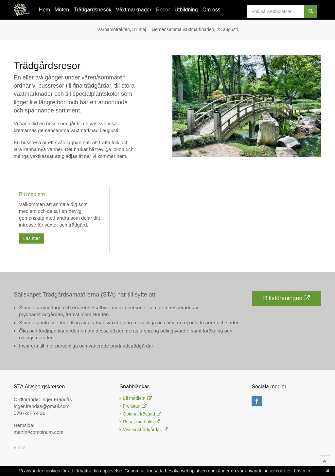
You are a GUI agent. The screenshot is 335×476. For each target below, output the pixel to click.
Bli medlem (135, 398)
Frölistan (133, 406)
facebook (257, 401)
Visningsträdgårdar (143, 429)
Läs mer (31, 238)
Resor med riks (139, 421)
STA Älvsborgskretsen (22, 9)
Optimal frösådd (140, 413)
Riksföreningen (286, 298)
